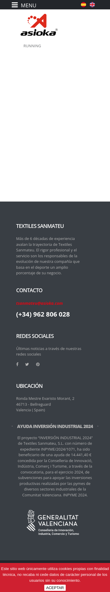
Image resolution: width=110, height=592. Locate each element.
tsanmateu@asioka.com (39, 303)
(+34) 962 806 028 (43, 313)
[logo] (39, 24)
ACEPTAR (55, 588)
